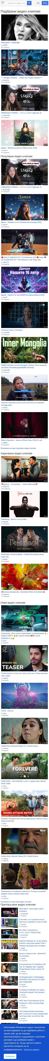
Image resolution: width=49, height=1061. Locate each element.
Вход (45, 3)
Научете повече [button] (31, 1049)
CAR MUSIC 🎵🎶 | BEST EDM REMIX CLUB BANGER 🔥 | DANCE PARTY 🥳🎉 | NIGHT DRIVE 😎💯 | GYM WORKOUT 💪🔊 (24, 635)
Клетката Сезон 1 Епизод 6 (11, 330)
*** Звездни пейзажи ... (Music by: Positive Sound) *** (21, 78)
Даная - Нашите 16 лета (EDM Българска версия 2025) (22, 295)
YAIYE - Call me (7, 711)
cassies (23, 924)
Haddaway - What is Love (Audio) (14, 519)
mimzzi (5, 407)
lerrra (4, 640)
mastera (5, 678)
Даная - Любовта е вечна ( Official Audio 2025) (19, 148)
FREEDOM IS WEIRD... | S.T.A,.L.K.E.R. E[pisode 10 (21, 113)
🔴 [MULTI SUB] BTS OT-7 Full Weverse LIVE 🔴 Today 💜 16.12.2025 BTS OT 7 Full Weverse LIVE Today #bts (23, 258)
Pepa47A (6, 80)
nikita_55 (6, 262)
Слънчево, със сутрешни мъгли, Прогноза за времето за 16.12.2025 (33, 921)
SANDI (5, 45)
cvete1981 (6, 332)
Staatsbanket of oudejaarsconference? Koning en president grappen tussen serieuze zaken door (23, 892)
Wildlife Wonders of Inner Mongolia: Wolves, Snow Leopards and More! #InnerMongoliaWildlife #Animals (24, 366)
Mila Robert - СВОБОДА (10, 43)
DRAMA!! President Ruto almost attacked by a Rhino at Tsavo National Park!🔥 (24, 820)
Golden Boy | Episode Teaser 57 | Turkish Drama (19, 746)
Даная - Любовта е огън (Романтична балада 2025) (21, 222)
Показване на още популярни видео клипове (18, 448)
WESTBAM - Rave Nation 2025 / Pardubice (31, 910)
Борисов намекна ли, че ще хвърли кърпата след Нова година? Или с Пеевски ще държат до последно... (33, 943)
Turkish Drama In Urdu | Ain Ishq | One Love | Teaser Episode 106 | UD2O (24, 674)
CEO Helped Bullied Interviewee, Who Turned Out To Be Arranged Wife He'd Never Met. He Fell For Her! (33, 1013)
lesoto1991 (6, 115)
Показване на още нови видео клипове (16, 902)
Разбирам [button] (10, 1056)
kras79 (5, 150)
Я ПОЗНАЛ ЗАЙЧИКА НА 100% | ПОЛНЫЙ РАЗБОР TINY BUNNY (32, 991)
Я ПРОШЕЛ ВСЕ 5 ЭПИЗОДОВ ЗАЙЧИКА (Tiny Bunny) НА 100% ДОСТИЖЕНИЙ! (32, 979)
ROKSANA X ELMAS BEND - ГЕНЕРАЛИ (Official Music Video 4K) (22, 555)
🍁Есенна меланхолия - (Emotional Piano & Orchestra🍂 (23, 592)
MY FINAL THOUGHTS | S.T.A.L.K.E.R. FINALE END (30, 931)
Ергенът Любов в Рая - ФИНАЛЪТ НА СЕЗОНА (32, 955)
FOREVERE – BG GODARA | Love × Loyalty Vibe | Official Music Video (23, 782)
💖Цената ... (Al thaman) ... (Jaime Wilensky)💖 (19, 484)
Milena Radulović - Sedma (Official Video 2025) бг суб (21, 440)
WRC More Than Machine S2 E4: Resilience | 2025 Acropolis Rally (31, 1002)
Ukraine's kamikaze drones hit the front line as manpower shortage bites (22, 404)
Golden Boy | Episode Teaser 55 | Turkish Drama (19, 856)
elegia (23, 948)
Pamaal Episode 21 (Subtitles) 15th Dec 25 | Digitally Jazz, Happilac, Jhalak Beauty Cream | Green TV (32, 966)
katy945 (5, 522)
